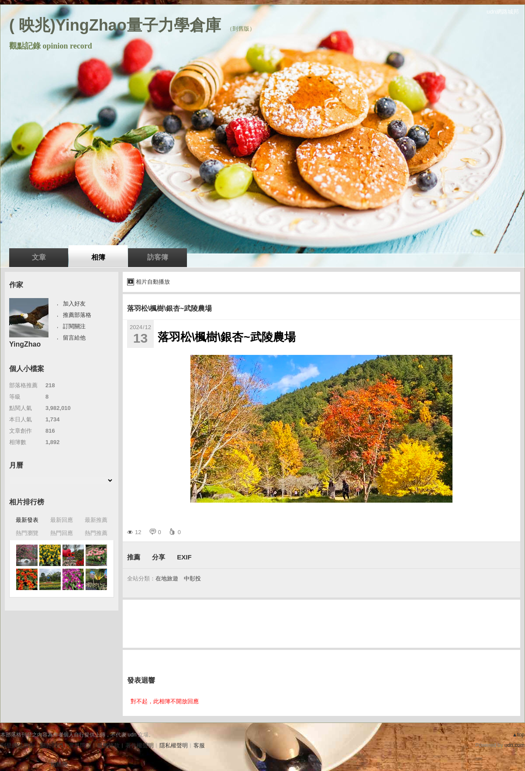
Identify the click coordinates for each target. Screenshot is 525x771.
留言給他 (74, 337)
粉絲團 (59, 764)
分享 (158, 557)
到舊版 (240, 28)
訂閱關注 (74, 326)
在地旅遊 (166, 578)
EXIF (184, 557)
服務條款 (108, 745)
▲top (518, 735)
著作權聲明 (139, 745)
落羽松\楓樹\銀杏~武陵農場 (169, 308)
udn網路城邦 (503, 11)
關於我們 (51, 745)
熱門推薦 (96, 533)
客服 (199, 745)
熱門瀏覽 (27, 533)
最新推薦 (96, 520)
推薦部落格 (77, 315)
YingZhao (25, 344)
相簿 (98, 257)
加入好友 (74, 303)
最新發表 (27, 520)
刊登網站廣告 (17, 745)
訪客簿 (157, 257)
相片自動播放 (153, 281)
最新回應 (61, 520)
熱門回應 (61, 533)
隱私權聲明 (173, 745)
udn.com (514, 745)
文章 (39, 257)
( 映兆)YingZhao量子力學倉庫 (115, 25)
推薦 (133, 557)
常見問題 (80, 745)
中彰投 (192, 578)
